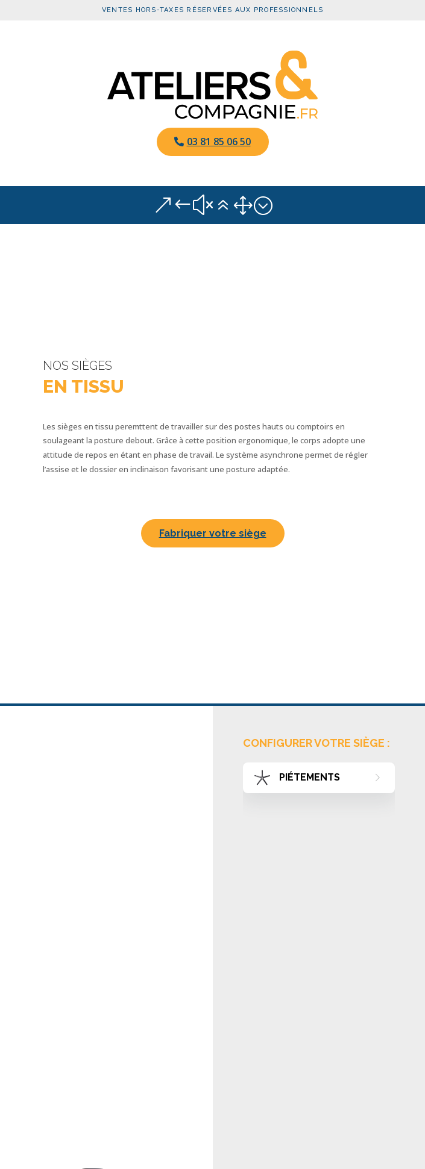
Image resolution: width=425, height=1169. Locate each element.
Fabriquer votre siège (212, 533)
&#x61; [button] (212, 205)
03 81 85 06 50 (219, 141)
